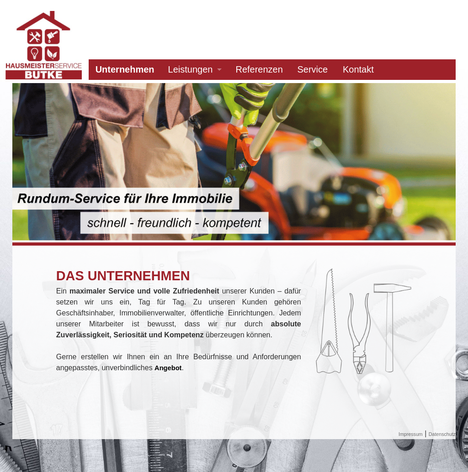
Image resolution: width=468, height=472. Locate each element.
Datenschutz (442, 434)
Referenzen (258, 69)
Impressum (411, 434)
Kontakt (358, 69)
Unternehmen (125, 69)
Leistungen (190, 69)
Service (313, 69)
